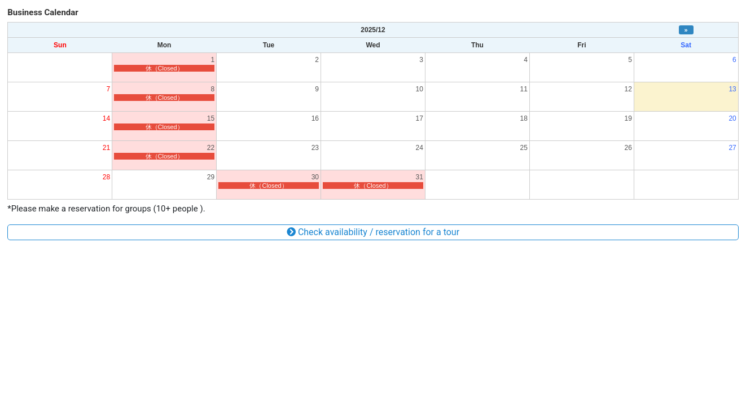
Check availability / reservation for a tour (373, 232)
